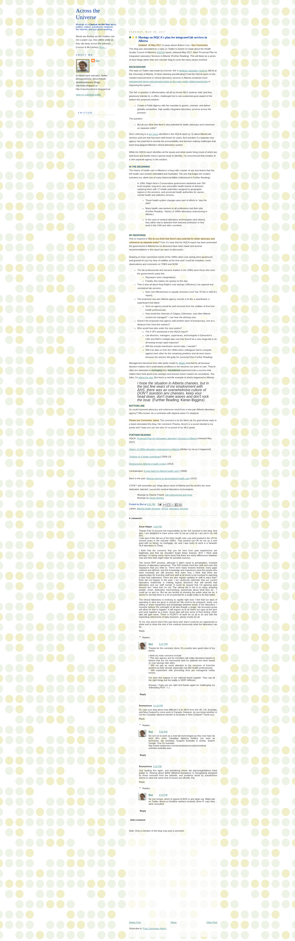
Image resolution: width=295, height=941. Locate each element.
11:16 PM (158, 705)
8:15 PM (157, 766)
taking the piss (145, 377)
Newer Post (135, 922)
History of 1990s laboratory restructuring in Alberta (154, 449)
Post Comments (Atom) (155, 928)
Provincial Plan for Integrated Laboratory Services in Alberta (167, 438)
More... (102, 47)
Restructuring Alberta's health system (147, 464)
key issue (153, 134)
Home (174, 922)
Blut (151, 644)
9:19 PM (163, 795)
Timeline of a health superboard (145, 456)
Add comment (137, 820)
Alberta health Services (148, 508)
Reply (142, 631)
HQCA (160, 52)
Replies (146, 637)
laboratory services (178, 508)
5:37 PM (163, 644)
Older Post (211, 922)
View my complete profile (88, 94)
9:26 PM (163, 731)
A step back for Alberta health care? (162, 471)
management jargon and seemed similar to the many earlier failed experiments (168, 81)
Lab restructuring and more (178, 495)
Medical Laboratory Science (193, 70)
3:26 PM (157, 526)
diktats (182, 363)
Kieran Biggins (156, 498)
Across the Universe (88, 13)
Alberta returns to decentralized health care (168, 478)
